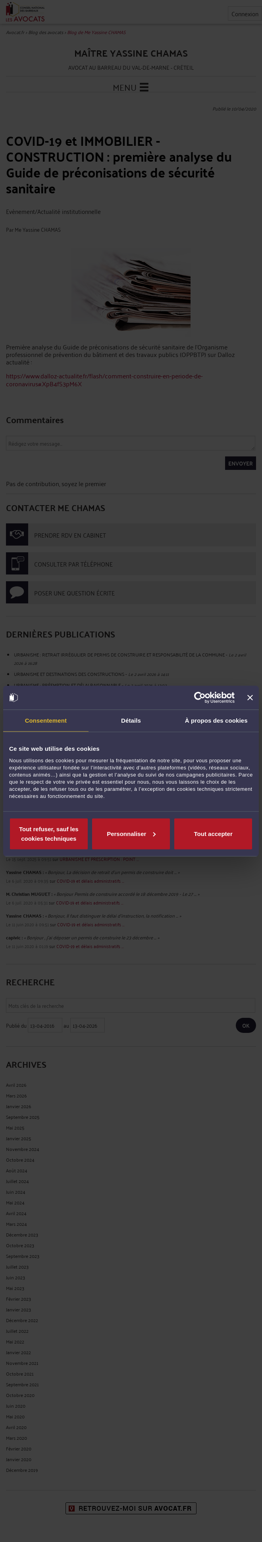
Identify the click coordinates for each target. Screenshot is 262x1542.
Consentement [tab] (46, 720)
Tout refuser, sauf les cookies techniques (49, 833)
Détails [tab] (131, 720)
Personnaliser (131, 833)
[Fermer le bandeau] (250, 697)
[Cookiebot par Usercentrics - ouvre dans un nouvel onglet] (200, 698)
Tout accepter (213, 833)
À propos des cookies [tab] (216, 720)
